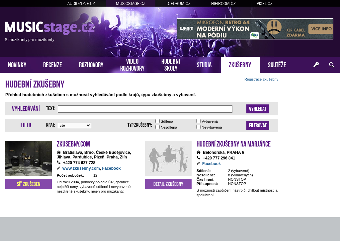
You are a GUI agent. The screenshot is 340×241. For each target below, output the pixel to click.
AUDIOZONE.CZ (81, 3)
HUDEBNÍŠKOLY (170, 64)
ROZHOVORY (91, 64)
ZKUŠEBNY (240, 64)
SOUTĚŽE (277, 64)
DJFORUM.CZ (178, 3)
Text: (50, 107)
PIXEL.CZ (265, 3)
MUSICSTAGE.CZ (130, 3)
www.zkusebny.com (81, 168)
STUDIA (204, 64)
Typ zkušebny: (140, 124)
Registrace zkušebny (261, 79)
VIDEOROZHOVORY (132, 64)
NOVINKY (17, 64)
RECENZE (52, 64)
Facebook (111, 168)
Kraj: (50, 124)
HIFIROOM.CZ (223, 3)
